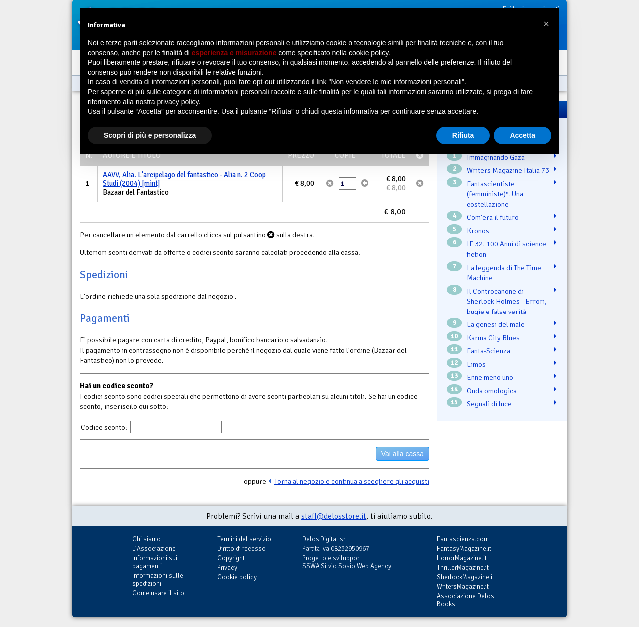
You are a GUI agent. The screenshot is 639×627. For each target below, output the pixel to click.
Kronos (478, 230)
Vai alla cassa (402, 454)
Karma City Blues (493, 337)
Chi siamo (146, 539)
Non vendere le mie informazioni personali (396, 82)
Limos (476, 364)
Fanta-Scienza (488, 350)
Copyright (231, 558)
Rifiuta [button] (463, 135)
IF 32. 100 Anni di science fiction (506, 249)
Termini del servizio (244, 539)
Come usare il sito (158, 593)
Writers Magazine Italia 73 (508, 170)
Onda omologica (492, 390)
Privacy (227, 567)
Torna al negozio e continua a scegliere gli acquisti (351, 481)
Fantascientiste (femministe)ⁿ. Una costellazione (495, 194)
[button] (546, 24)
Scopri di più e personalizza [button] (150, 135)
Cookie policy (237, 577)
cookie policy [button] (368, 53)
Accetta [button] (522, 135)
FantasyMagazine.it (464, 548)
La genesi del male (496, 324)
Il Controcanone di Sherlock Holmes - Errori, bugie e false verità (507, 301)
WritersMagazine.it (463, 586)
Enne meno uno (490, 377)
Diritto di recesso (241, 548)
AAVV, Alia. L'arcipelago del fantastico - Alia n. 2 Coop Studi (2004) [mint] (184, 179)
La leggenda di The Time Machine (504, 273)
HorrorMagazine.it (462, 558)
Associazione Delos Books (465, 600)
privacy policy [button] (178, 102)
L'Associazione (154, 548)
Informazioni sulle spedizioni (157, 579)
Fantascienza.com (463, 539)
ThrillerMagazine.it (463, 567)
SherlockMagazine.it (465, 577)
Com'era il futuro (493, 217)
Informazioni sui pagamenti (154, 562)
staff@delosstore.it (333, 516)
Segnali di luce (489, 403)
